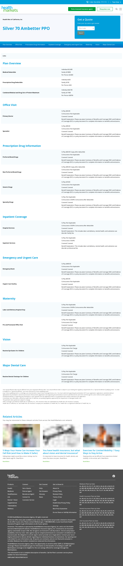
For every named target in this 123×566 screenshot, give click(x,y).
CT (92, 486)
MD (83, 488)
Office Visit (18, 45)
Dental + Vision (13, 500)
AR (83, 486)
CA (87, 486)
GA (101, 486)
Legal (54, 500)
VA (104, 490)
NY (80, 490)
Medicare (11, 491)
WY (81, 492)
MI (87, 488)
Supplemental (12, 503)
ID (105, 486)
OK (86, 490)
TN (97, 490)
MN (90, 488)
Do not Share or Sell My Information (65, 512)
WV (112, 490)
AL (80, 486)
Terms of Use (57, 497)
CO (90, 486)
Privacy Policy (57, 491)
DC (95, 486)
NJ (108, 488)
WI (110, 490)
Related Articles (12, 416)
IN (109, 486)
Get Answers (43, 491)
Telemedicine (12, 506)
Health (10, 488)
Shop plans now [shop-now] (105, 9)
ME (85, 488)
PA (91, 490)
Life (9, 497)
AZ (85, 486)
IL (107, 486)
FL (99, 486)
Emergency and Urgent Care (73, 45)
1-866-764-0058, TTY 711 (96, 2)
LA (80, 488)
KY (113, 486)
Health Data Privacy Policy (61, 503)
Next (81, 33)
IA (103, 486)
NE (103, 488)
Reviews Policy (58, 494)
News (41, 497)
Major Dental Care (109, 45)
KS (111, 486)
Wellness (10, 509)
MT (98, 488)
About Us (56, 488)
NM (111, 488)
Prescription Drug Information (35, 45)
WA (107, 490)
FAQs (41, 488)
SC (95, 490)
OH (83, 490)
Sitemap (55, 506)
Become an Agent (28, 494)
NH (106, 488)
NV (113, 488)
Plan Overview (7, 45)
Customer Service (28, 500)
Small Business (12, 494)
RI (92, 490)
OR (88, 490)
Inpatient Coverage (54, 45)
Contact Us (26, 497)
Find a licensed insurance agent (82, 9)
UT (102, 490)
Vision (97, 45)
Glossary (42, 494)
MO (93, 488)
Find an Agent (27, 491)
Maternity (89, 45)
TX (100, 490)
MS (96, 488)
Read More (19, 458)
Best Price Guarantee (60, 509)
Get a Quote (26, 488)
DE (97, 486)
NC (101, 488)
